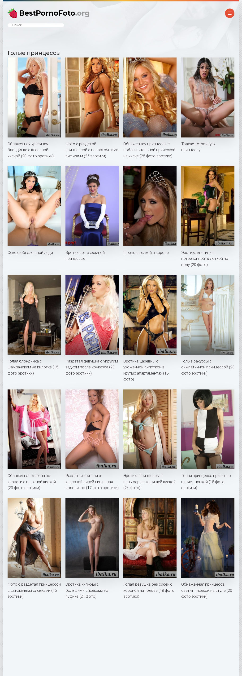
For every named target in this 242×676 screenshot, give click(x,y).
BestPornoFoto (54, 13)
